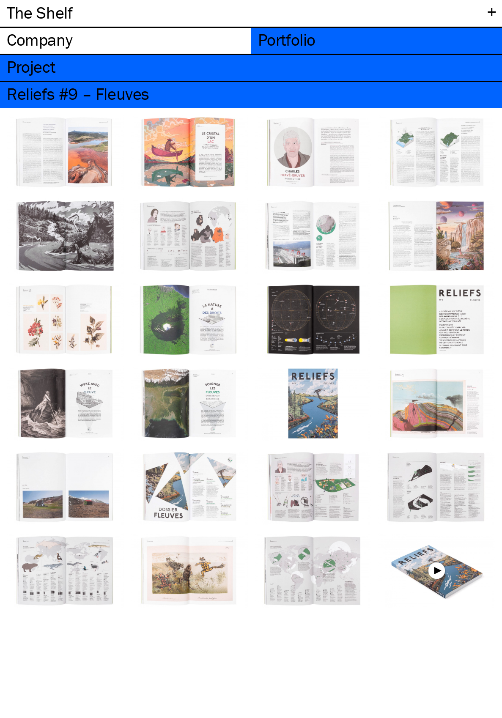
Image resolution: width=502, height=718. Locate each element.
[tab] (125, 41)
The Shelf (39, 12)
